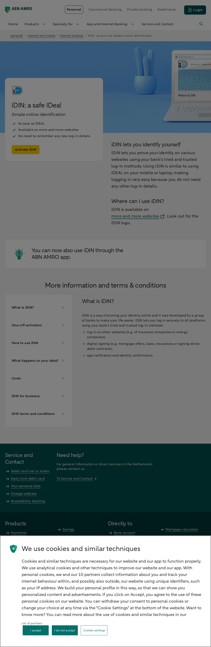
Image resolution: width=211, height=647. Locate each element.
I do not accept (64, 630)
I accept (35, 630)
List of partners (32, 623)
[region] (105, 591)
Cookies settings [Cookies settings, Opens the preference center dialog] (94, 630)
